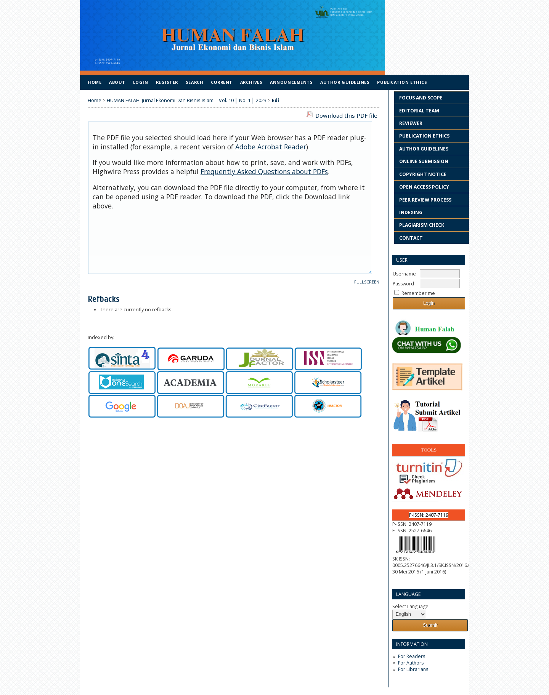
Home (94, 82)
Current (222, 82)
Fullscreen (366, 282)
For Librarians (413, 669)
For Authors (411, 663)
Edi (275, 100)
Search (194, 82)
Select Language (410, 606)
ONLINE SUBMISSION (423, 161)
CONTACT (411, 238)
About (117, 82)
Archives (251, 82)
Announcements (291, 82)
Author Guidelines (344, 82)
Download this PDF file (346, 115)
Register (167, 82)
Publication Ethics (402, 82)
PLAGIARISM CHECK (421, 225)
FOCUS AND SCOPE (421, 97)
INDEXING (410, 212)
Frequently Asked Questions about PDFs (264, 171)
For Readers (411, 656)
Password (403, 283)
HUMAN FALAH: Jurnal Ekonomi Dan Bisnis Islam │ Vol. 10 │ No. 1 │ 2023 (186, 100)
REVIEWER (410, 123)
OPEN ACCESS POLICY (424, 187)
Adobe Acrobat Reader (270, 146)
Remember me (418, 293)
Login (140, 82)
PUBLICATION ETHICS (425, 136)
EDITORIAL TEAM (419, 110)
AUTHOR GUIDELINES (423, 149)
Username (404, 274)
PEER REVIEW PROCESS (425, 200)
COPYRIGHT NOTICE (422, 174)
